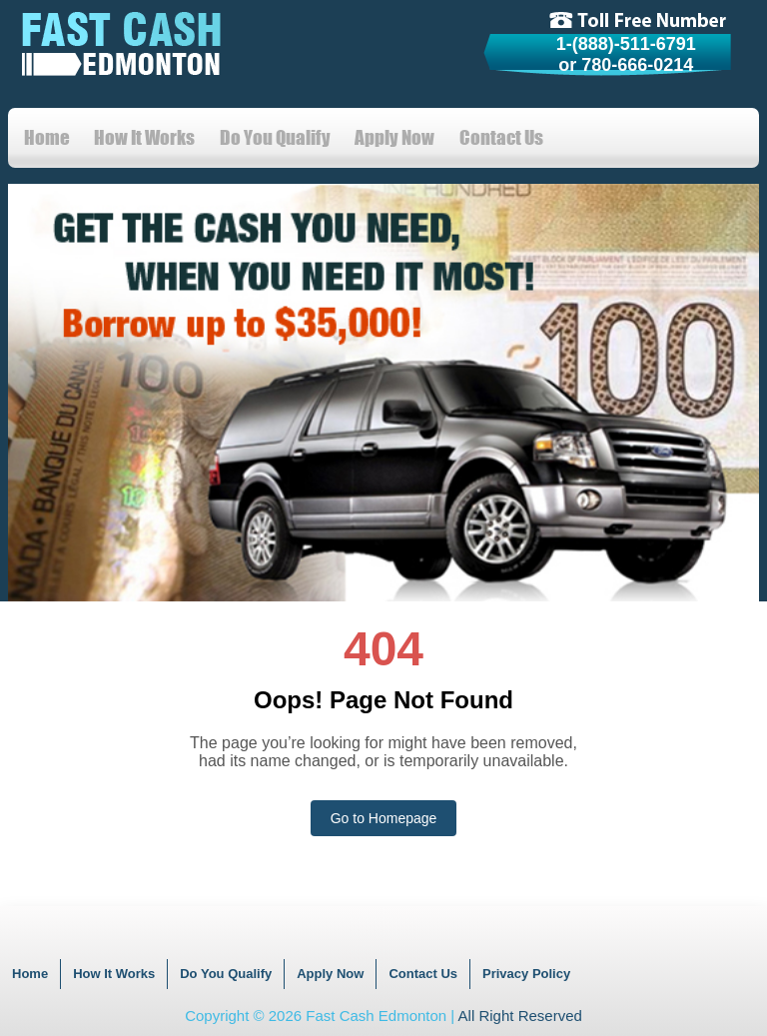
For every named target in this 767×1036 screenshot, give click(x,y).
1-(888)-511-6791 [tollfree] (626, 44)
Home (47, 137)
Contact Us (501, 137)
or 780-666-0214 (625, 65)
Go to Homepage (384, 818)
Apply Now (394, 137)
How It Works (144, 137)
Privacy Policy (526, 973)
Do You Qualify (275, 137)
